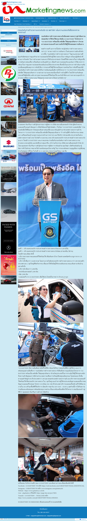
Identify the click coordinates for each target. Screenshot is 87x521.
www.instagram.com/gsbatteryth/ (52, 488)
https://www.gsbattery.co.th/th (34, 491)
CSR (33, 27)
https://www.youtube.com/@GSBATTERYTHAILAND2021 (38, 498)
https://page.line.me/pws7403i (46, 493)
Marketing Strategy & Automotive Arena (25, 27)
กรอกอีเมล (2, 37)
